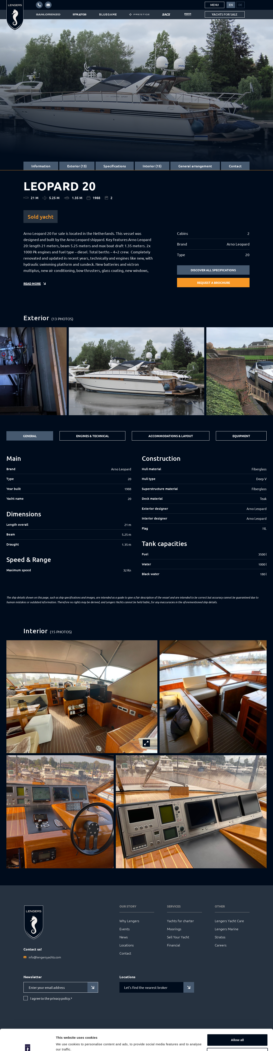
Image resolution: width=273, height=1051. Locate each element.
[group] (136, 371)
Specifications (114, 166)
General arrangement (195, 166)
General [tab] (30, 436)
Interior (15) (152, 166)
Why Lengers (129, 921)
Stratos (220, 937)
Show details (66, 1042)
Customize (237, 1035)
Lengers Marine (226, 929)
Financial (173, 945)
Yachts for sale (224, 14)
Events (124, 929)
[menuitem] (231, 5)
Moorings (174, 929)
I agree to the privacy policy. (51, 998)
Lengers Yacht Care (229, 921)
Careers (221, 945)
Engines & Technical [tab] (92, 436)
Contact (235, 166)
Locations (126, 945)
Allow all (237, 1021)
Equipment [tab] (241, 436)
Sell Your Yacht (178, 937)
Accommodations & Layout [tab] (170, 436)
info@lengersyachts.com (45, 957)
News (123, 937)
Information (40, 166)
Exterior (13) (77, 166)
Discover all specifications (213, 270)
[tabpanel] (136, 518)
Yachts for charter (180, 921)
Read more (32, 283)
